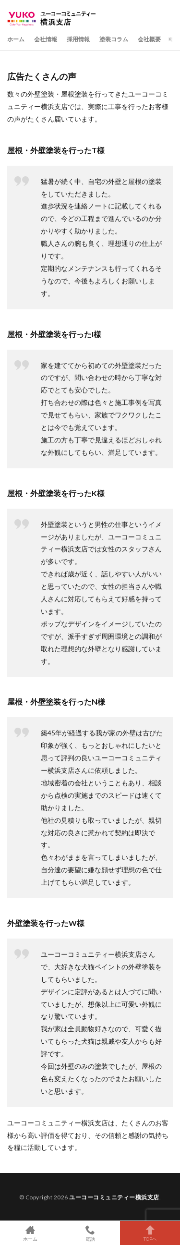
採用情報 (78, 39)
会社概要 (149, 39)
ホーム (15, 39)
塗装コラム (113, 39)
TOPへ (150, 1233)
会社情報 (45, 39)
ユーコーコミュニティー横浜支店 (114, 1197)
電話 (90, 1233)
